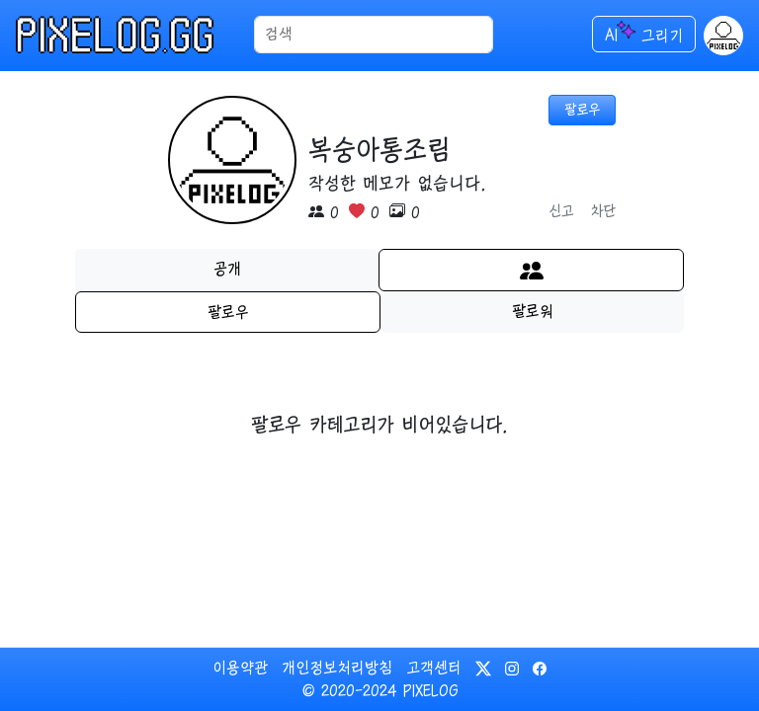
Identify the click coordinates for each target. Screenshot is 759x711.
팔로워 (532, 311)
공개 (227, 268)
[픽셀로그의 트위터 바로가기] (486, 667)
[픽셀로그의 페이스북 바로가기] (540, 667)
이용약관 (240, 667)
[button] (723, 35)
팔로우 (228, 312)
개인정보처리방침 (337, 667)
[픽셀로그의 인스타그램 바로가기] (515, 667)
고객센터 (434, 667)
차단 (603, 210)
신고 (561, 210)
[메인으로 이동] (135, 34)
